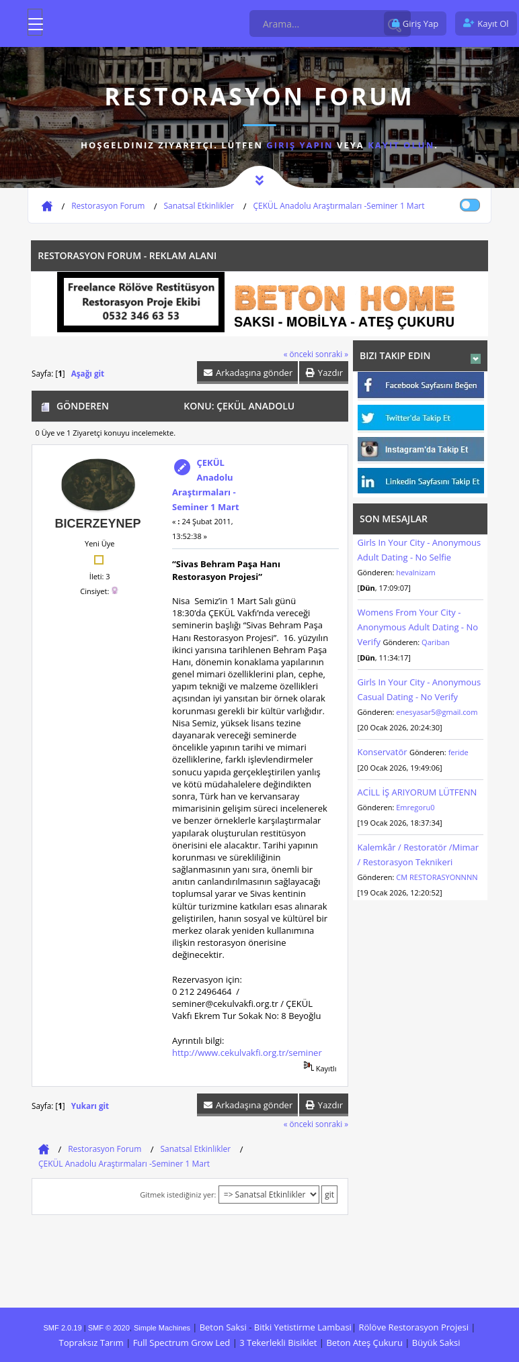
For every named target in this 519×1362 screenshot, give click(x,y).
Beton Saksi (223, 1327)
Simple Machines (162, 1328)
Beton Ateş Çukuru (364, 1342)
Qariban (436, 642)
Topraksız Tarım (90, 1342)
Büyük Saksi (436, 1342)
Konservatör (383, 752)
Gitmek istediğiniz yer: (178, 1194)
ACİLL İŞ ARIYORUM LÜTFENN (417, 792)
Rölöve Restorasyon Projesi (413, 1327)
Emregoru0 (415, 807)
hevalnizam (416, 572)
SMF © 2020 (109, 1328)
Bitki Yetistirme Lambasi (303, 1327)
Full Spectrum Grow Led (182, 1342)
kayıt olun (401, 145)
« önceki (298, 353)
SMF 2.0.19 (63, 1328)
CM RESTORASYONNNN (436, 877)
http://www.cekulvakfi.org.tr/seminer (247, 1053)
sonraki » (331, 353)
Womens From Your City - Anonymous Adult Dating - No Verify (418, 627)
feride (458, 752)
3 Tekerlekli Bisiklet (278, 1342)
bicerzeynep (97, 523)
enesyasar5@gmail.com (436, 712)
